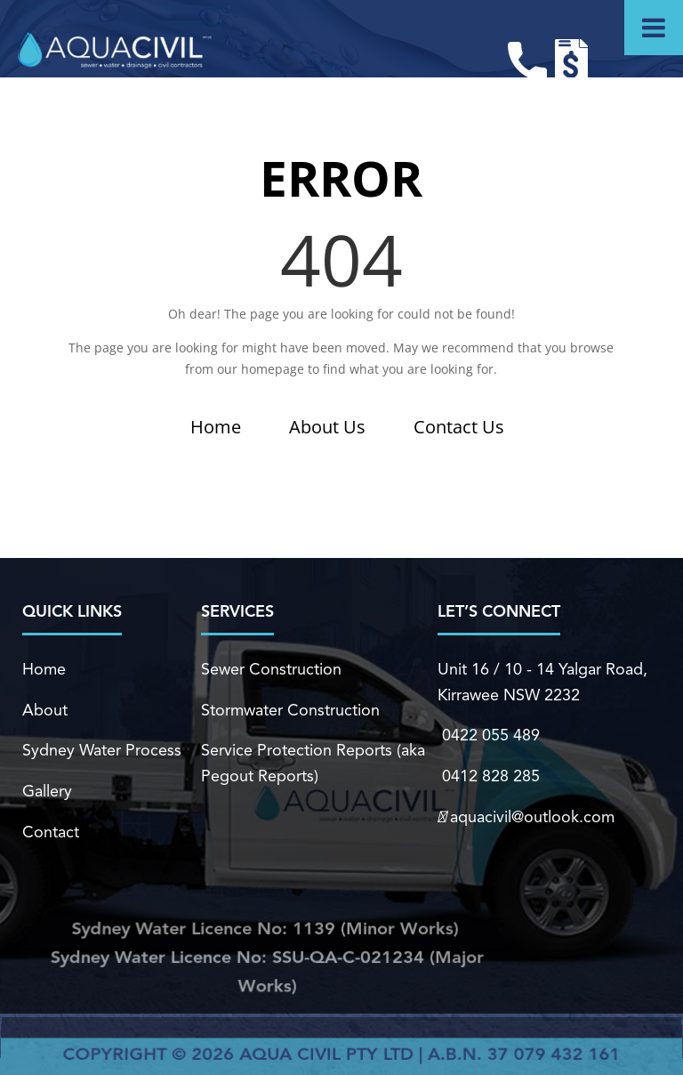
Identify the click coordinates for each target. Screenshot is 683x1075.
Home (215, 427)
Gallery (47, 791)
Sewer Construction (271, 670)
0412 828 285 (489, 776)
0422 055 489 (489, 736)
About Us (327, 427)
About (45, 710)
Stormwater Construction (290, 710)
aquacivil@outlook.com (525, 816)
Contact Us (459, 427)
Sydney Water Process (101, 751)
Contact (50, 831)
